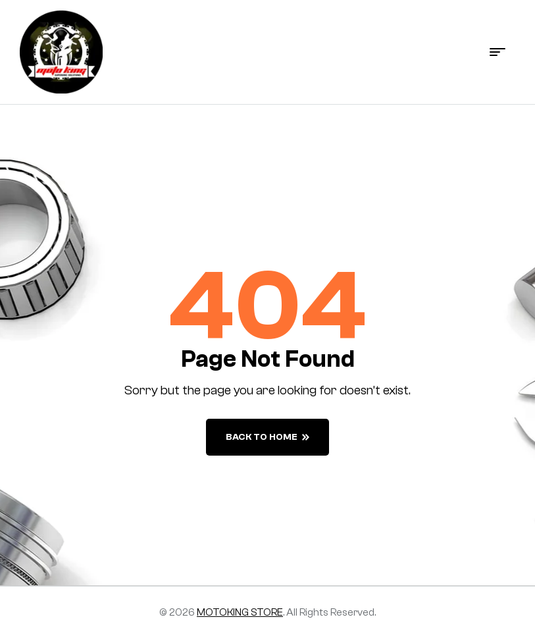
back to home (267, 437)
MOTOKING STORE (240, 612)
